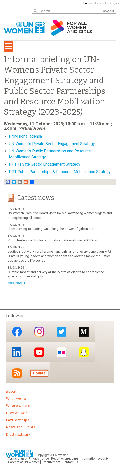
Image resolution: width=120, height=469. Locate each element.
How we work (18, 413)
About (11, 391)
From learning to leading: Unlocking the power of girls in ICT (51, 229)
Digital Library (18, 434)
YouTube (39, 352)
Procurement (51, 462)
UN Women (60, 455)
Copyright (43, 455)
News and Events (20, 427)
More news (15, 283)
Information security (94, 458)
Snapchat (84, 352)
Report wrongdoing (64, 458)
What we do (16, 399)
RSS (17, 373)
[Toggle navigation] (8, 46)
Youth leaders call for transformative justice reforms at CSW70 (53, 240)
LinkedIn (17, 352)
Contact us (70, 462)
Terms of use (17, 458)
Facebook (17, 332)
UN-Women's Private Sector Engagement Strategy (52, 143)
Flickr (61, 352)
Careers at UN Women (24, 462)
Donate (39, 373)
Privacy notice (39, 458)
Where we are (18, 406)
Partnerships (17, 420)
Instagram (39, 332)
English (88, 3)
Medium (84, 332)
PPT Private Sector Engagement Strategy (44, 164)
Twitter (61, 332)
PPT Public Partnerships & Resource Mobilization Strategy (60, 171)
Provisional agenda (25, 136)
